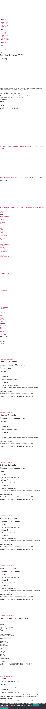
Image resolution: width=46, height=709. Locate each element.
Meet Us (2, 314)
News (1, 223)
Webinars (2, 318)
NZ (5, 31)
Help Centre (2, 331)
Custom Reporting (4, 250)
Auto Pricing (2, 248)
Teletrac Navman (3, 235)
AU (5, 32)
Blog (1, 328)
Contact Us (2, 312)
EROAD (1, 234)
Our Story (2, 311)
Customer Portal (3, 251)
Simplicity (2, 245)
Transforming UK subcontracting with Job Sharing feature (21, 178)
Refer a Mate (5, 25)
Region (3, 29)
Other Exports (3, 238)
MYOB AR (2, 229)
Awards (1, 315)
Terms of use (3, 359)
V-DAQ (1, 236)
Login (3, 28)
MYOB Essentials (3, 231)
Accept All (36, 705)
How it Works (5, 19)
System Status (3, 319)
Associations (3, 316)
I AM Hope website (19, 97)
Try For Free (2, 661)
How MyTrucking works (5, 216)
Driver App (2, 247)
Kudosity (2, 232)
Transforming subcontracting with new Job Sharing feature (22, 207)
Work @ (1, 321)
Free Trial (4, 26)
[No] (9, 708)
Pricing (3, 20)
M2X (1, 239)
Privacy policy (10, 359)
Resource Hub (3, 325)
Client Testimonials (4, 330)
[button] (23, 104)
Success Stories (5, 23)
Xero (1, 228)
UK (5, 33)
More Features (3, 253)
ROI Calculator (5, 22)
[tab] (3, 621)
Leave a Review (3, 334)
